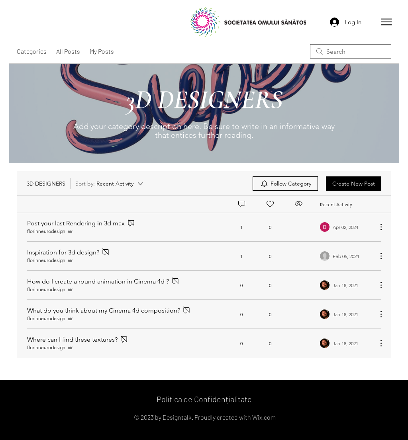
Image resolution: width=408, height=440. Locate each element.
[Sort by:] (109, 183)
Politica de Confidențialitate (204, 399)
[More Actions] (377, 227)
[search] (350, 51)
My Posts (102, 51)
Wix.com (264, 417)
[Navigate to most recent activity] (345, 227)
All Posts (68, 51)
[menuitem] (285, 183)
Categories (32, 51)
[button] (386, 22)
